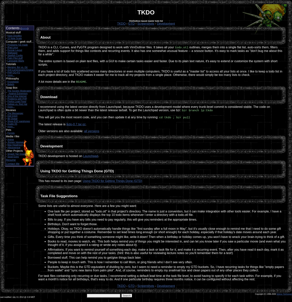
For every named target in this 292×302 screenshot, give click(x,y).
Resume (11, 159)
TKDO (121, 23)
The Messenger (15, 113)
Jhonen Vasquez (15, 142)
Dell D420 (12, 116)
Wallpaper (12, 53)
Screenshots (145, 23)
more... (10, 75)
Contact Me (13, 163)
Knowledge (13, 81)
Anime (10, 139)
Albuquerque (13, 147)
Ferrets (11, 133)
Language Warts (15, 61)
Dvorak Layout (14, 50)
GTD (131, 23)
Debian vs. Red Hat (17, 104)
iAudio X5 (12, 124)
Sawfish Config (15, 55)
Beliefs (10, 84)
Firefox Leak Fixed (16, 101)
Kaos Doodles (14, 35)
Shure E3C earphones (18, 121)
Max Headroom (15, 145)
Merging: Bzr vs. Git (17, 67)
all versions (91, 132)
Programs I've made (17, 45)
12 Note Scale (14, 38)
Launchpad (90, 156)
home (24, 28)
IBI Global (12, 118)
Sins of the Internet (17, 96)
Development (166, 23)
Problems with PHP (17, 99)
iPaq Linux (12, 47)
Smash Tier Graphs (17, 154)
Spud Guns (13, 156)
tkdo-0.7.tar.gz (76, 125)
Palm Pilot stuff (15, 58)
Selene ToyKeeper (284, 295)
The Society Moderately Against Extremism (19, 92)
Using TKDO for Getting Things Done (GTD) (112, 181)
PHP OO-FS (13, 72)
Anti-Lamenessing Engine (20, 70)
